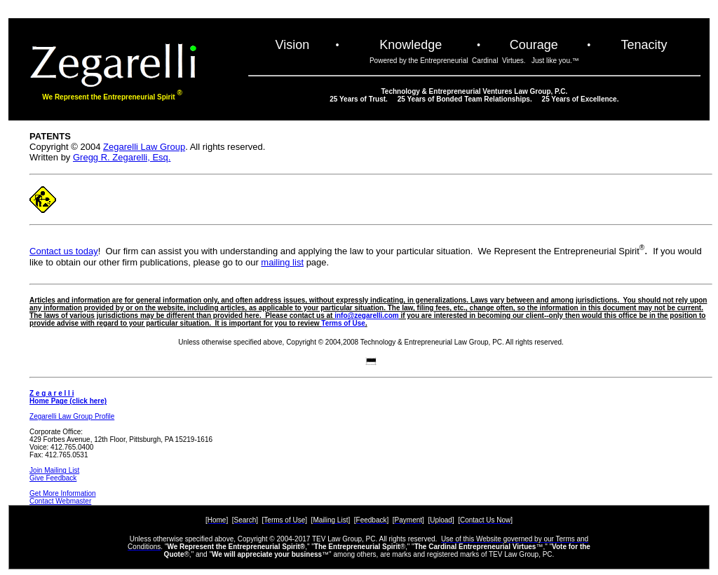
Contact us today (63, 251)
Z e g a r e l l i (51, 393)
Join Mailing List (54, 470)
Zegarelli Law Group (144, 146)
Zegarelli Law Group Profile (71, 416)
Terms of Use (343, 323)
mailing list (282, 262)
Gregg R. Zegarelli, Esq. (121, 157)
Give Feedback (52, 478)
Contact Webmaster (60, 501)
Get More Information (62, 493)
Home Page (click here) (68, 401)
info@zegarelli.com (366, 315)
